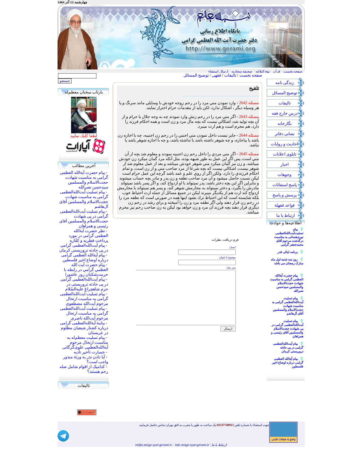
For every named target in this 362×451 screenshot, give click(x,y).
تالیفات (230, 75)
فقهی (216, 75)
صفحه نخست (251, 75)
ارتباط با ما (219, 445)
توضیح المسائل (196, 75)
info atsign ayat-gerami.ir (192, 445)
